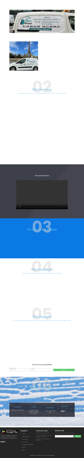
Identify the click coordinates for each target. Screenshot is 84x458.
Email (32, 368)
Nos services (25, 441)
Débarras (24, 447)
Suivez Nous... (64, 406)
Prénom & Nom (12, 368)
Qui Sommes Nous (26, 436)
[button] (10, 21)
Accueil (23, 433)
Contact (23, 449)
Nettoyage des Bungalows (27, 444)
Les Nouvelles (25, 439)
